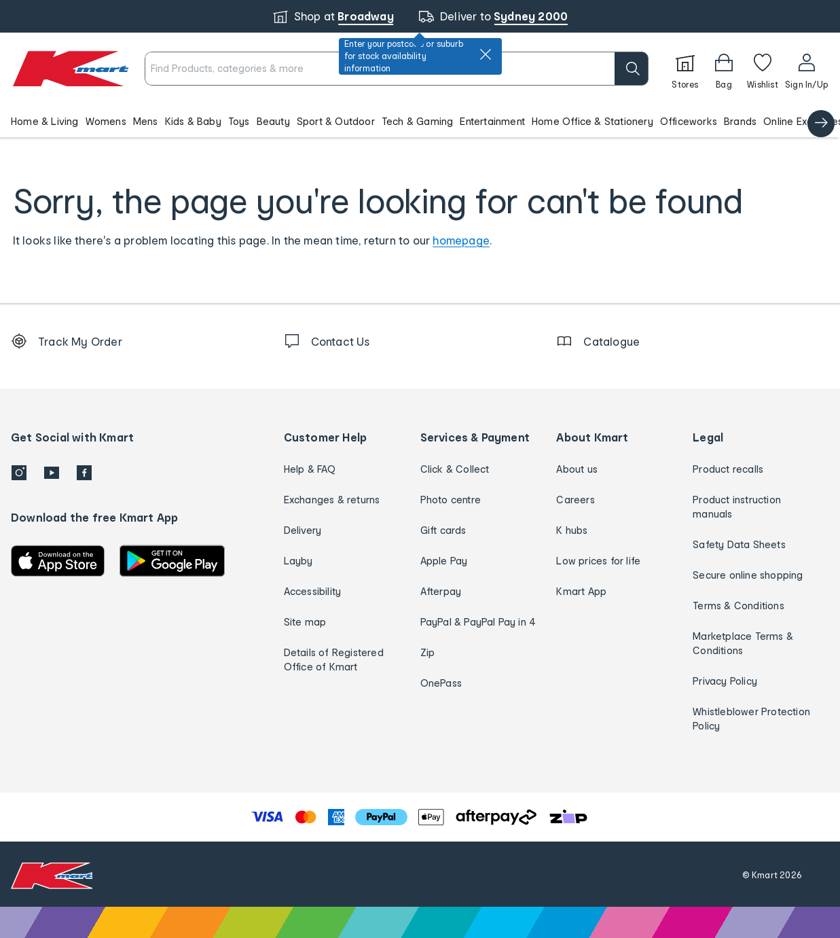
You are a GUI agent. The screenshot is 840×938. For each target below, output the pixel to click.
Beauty (273, 121)
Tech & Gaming (418, 121)
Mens (145, 121)
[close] (485, 54)
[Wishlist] (762, 68)
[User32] (806, 68)
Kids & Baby (193, 121)
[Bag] (724, 68)
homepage (461, 240)
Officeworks (688, 121)
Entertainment (492, 121)
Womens (106, 121)
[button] (420, 121)
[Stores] (685, 68)
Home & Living (45, 121)
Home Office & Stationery (592, 121)
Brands (740, 121)
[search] (632, 69)
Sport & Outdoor (336, 121)
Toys (239, 121)
